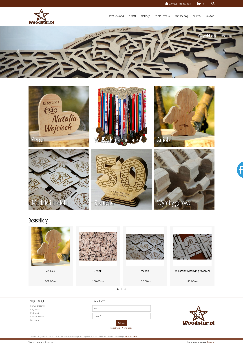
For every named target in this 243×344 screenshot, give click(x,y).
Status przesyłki (37, 305)
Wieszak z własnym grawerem (207, 271)
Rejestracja (185, 3)
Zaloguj (173, 3)
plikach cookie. (131, 336)
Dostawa (34, 320)
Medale (160, 271)
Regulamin (35, 309)
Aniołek (65, 271)
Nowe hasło (127, 328)
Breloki (113, 271)
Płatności (34, 313)
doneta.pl (210, 342)
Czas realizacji (37, 316)
